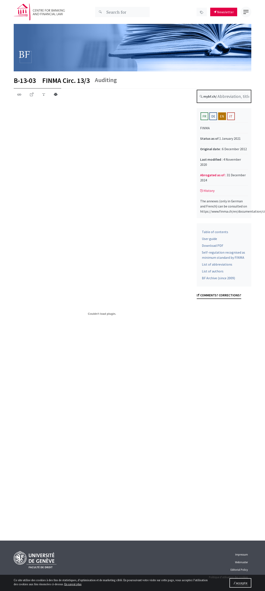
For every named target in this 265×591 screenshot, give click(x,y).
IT (230, 116)
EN (222, 116)
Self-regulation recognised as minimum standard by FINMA (223, 256)
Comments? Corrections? (219, 296)
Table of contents (215, 233)
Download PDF (212, 247)
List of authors (212, 272)
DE (213, 116)
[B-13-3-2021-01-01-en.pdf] (102, 313)
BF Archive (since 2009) (218, 279)
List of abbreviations (217, 265)
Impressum (241, 554)
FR (204, 116)
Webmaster (241, 562)
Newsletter (224, 12)
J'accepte (240, 583)
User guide (209, 240)
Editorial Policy (239, 569)
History (207, 190)
